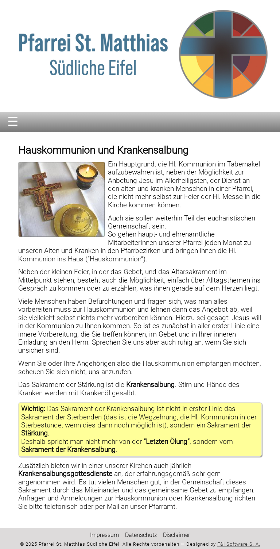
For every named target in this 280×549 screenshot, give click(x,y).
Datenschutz (141, 534)
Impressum (104, 534)
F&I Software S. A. (238, 544)
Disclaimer (176, 534)
